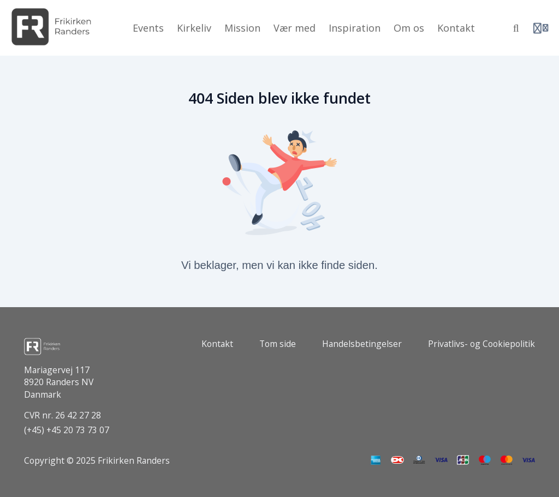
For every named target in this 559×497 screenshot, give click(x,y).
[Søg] (516, 28)
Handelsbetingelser (362, 344)
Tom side (277, 344)
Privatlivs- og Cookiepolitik (481, 344)
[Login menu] (540, 28)
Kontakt (217, 344)
